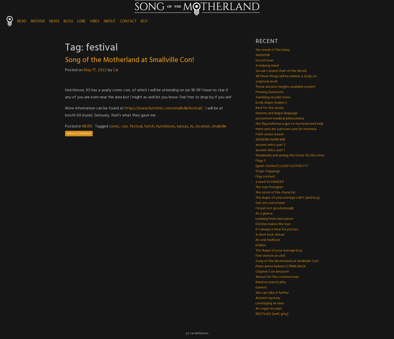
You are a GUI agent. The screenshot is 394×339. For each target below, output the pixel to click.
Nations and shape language (277, 113)
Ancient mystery (268, 298)
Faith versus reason (270, 134)
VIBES (95, 21)
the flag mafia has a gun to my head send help (289, 124)
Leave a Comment (79, 133)
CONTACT (128, 21)
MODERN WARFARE (270, 140)
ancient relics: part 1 (270, 150)
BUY (144, 21)
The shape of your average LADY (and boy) (288, 198)
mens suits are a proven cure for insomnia (286, 129)
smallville (219, 126)
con (124, 126)
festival (136, 126)
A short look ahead (270, 235)
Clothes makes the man (273, 224)
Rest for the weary (270, 108)
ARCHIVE (37, 21)
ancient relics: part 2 (270, 145)
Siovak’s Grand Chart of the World (281, 71)
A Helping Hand (267, 66)
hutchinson (165, 126)
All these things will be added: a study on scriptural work (286, 78)
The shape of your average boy (279, 250)
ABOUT (110, 21)
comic (114, 126)
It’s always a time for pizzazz (277, 229)
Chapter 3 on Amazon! (272, 272)
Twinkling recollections (273, 97)
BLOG (68, 21)
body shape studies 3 (271, 103)
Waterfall (263, 55)
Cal (115, 70)
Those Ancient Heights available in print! (285, 87)
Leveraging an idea (270, 303)
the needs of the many (273, 50)
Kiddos (261, 245)
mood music (265, 60)
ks (192, 126)
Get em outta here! (270, 203)
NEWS (54, 21)
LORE (81, 21)
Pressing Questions (269, 92)
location (203, 126)
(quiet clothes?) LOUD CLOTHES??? (282, 166)
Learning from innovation (274, 219)
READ (21, 21)
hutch (149, 126)
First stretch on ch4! (270, 256)
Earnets (261, 287)
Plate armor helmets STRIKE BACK (281, 266)
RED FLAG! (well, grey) (272, 314)
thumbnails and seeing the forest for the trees (290, 155)
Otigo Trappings (268, 171)
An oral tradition (268, 240)
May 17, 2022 (95, 70)
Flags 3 (261, 161)
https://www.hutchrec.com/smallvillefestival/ (164, 108)
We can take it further (272, 293)
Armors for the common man (277, 277)
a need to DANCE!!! (270, 182)
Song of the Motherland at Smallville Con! (129, 60)
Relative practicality (271, 282)
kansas (182, 126)
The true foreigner (269, 187)
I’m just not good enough (275, 208)
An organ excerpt (269, 309)
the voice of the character (276, 192)
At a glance (264, 214)
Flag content (265, 177)
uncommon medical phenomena (280, 118)
